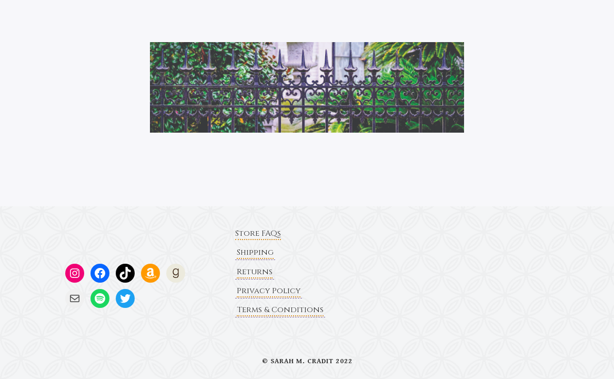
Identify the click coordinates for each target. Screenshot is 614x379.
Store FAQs (258, 233)
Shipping (255, 252)
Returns (255, 271)
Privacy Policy (268, 290)
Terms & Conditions (280, 309)
